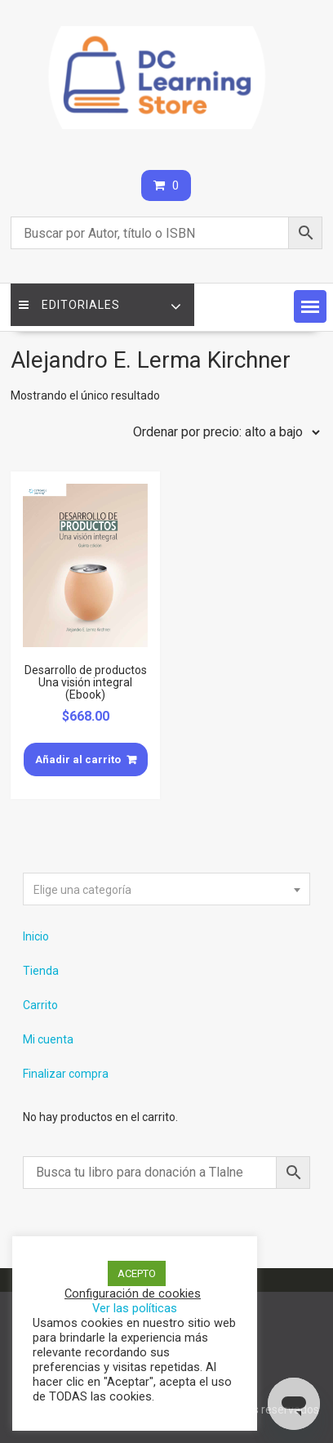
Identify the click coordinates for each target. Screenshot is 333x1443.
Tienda (41, 970)
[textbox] (166, 889)
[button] (310, 306)
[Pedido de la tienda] (222, 432)
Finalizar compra (66, 1073)
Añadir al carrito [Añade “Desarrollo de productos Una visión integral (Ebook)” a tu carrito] (78, 759)
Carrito (40, 1005)
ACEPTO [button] (137, 1273)
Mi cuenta (48, 1039)
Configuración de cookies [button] (132, 1293)
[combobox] (166, 889)
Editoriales (69, 304)
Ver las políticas (134, 1308)
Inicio (36, 936)
